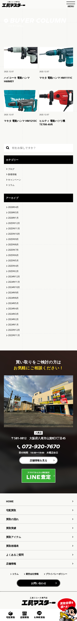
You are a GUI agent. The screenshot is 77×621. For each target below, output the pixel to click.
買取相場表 (12, 545)
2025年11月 (14, 228)
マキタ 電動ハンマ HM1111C (55, 77)
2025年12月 (14, 223)
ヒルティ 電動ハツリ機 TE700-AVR (52, 122)
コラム (11, 185)
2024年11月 (14, 281)
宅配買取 (11, 510)
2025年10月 (14, 233)
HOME (10, 501)
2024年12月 (14, 276)
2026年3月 (13, 212)
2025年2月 (13, 271)
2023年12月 (14, 329)
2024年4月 (13, 308)
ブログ (11, 169)
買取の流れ (12, 519)
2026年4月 (13, 207)
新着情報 (12, 174)
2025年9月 (13, 239)
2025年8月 (13, 244)
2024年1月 (13, 324)
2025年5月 (13, 260)
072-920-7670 (38, 447)
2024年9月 (13, 292)
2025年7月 (13, 249)
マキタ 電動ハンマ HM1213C (20, 120)
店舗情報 (11, 563)
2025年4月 (13, 265)
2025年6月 (13, 255)
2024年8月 (13, 297)
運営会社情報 (32, 573)
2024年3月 (13, 313)
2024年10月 (14, 287)
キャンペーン (14, 179)
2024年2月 (13, 319)
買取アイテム (13, 537)
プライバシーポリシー (56, 573)
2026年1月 (13, 217)
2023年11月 (14, 335)
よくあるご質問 (15, 554)
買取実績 (11, 528)
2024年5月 (13, 303)
